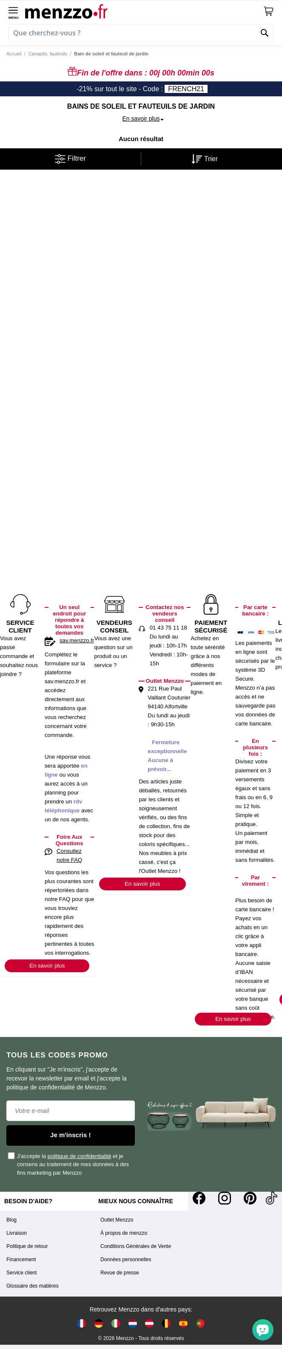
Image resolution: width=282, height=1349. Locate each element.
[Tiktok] (271, 1198)
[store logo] (144, 11)
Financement (21, 1259)
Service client (21, 1273)
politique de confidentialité (79, 1156)
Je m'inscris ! (70, 1134)
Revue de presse (119, 1273)
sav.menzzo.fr (77, 640)
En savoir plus (47, 965)
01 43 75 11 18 (168, 627)
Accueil (13, 53)
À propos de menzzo (123, 1233)
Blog (11, 1220)
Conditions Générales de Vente (135, 1246)
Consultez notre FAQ (69, 855)
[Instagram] (224, 1198)
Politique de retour (27, 1246)
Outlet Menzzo (116, 1220)
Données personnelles (125, 1259)
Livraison (16, 1233)
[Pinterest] (250, 1198)
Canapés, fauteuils (47, 53)
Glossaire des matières (32, 1286)
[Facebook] (199, 1198)
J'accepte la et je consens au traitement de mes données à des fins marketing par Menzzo (69, 1164)
